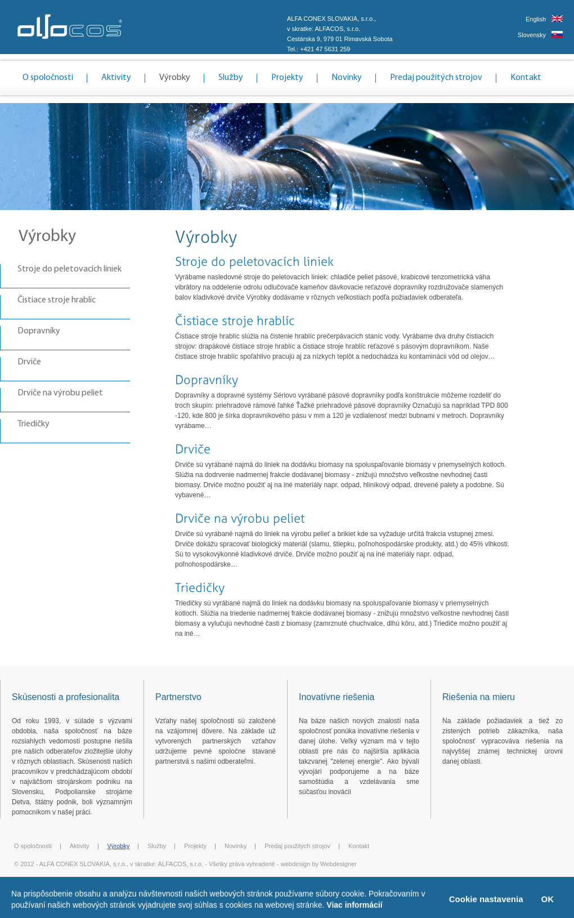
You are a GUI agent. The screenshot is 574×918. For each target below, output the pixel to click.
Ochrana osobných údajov (349, 881)
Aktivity (116, 77)
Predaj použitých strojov (436, 77)
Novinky (346, 77)
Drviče (29, 362)
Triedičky (33, 424)
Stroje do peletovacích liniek (69, 269)
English (536, 19)
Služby (230, 77)
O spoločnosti (48, 77)
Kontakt (525, 77)
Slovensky (532, 35)
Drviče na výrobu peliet (60, 393)
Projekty (287, 77)
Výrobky (174, 77)
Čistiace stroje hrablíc (56, 300)
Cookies (296, 881)
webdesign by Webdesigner (319, 864)
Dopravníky (38, 331)
